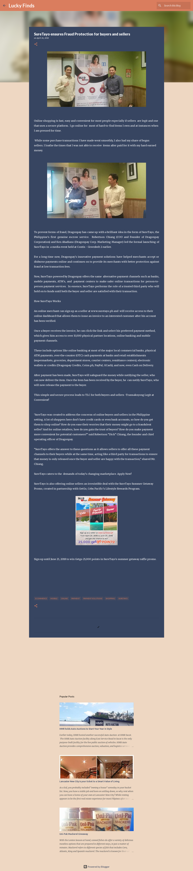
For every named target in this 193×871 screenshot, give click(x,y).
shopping (110, 598)
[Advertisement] (96, 663)
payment (75, 598)
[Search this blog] (174, 5)
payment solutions (92, 598)
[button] (36, 44)
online (64, 598)
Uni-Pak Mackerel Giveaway (73, 834)
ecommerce (41, 598)
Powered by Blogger (96, 866)
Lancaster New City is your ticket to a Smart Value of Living (89, 781)
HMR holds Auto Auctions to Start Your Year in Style (85, 729)
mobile (54, 598)
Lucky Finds (21, 5)
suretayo (123, 598)
